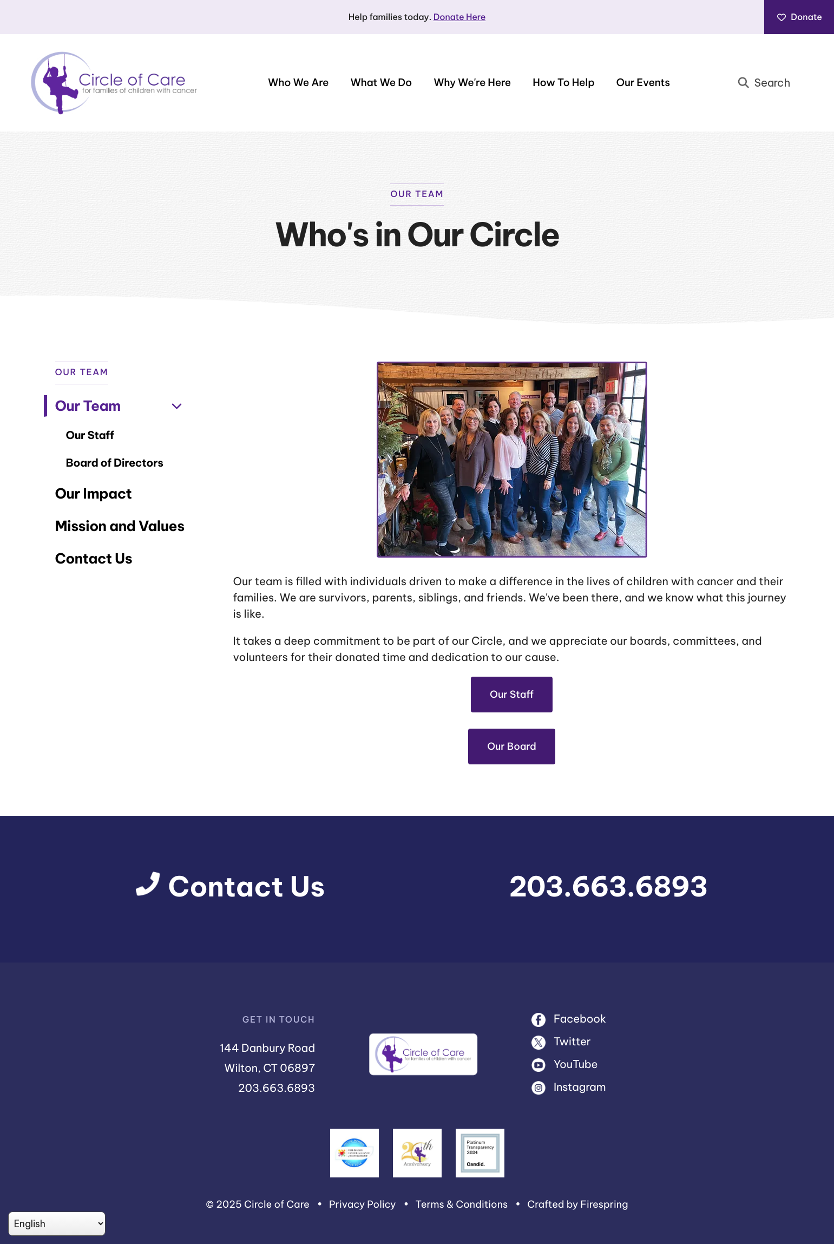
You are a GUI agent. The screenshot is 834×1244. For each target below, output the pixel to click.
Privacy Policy (362, 1204)
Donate (799, 17)
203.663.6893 (608, 886)
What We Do (381, 82)
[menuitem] (298, 83)
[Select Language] (57, 1224)
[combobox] (767, 83)
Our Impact (93, 493)
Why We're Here (472, 82)
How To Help (563, 82)
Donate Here (459, 17)
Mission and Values (120, 526)
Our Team (122, 405)
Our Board (511, 746)
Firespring (604, 1204)
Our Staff (90, 435)
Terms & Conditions (462, 1204)
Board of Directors (114, 463)
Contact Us (94, 558)
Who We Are (298, 82)
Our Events (642, 82)
